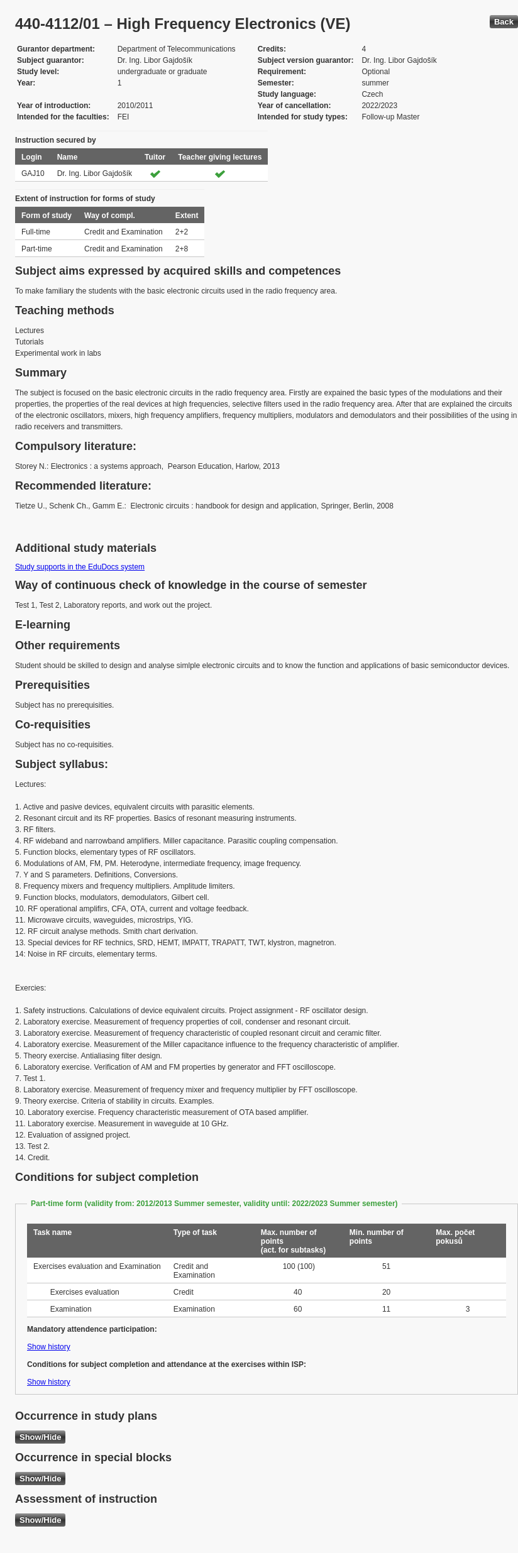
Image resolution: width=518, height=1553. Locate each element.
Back (504, 21)
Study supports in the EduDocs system (80, 566)
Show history (48, 1346)
